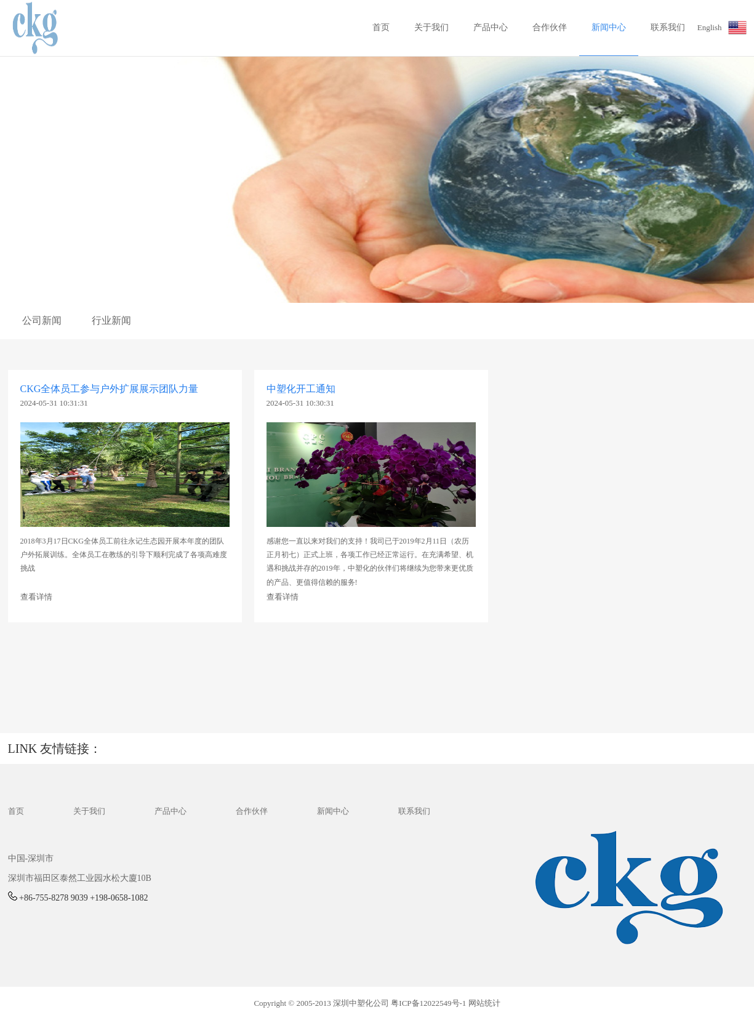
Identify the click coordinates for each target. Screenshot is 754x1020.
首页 (381, 27)
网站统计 (484, 1003)
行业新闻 (111, 320)
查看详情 (36, 596)
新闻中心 (609, 27)
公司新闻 (42, 320)
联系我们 (668, 27)
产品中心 (490, 27)
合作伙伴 (549, 27)
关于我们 (431, 27)
